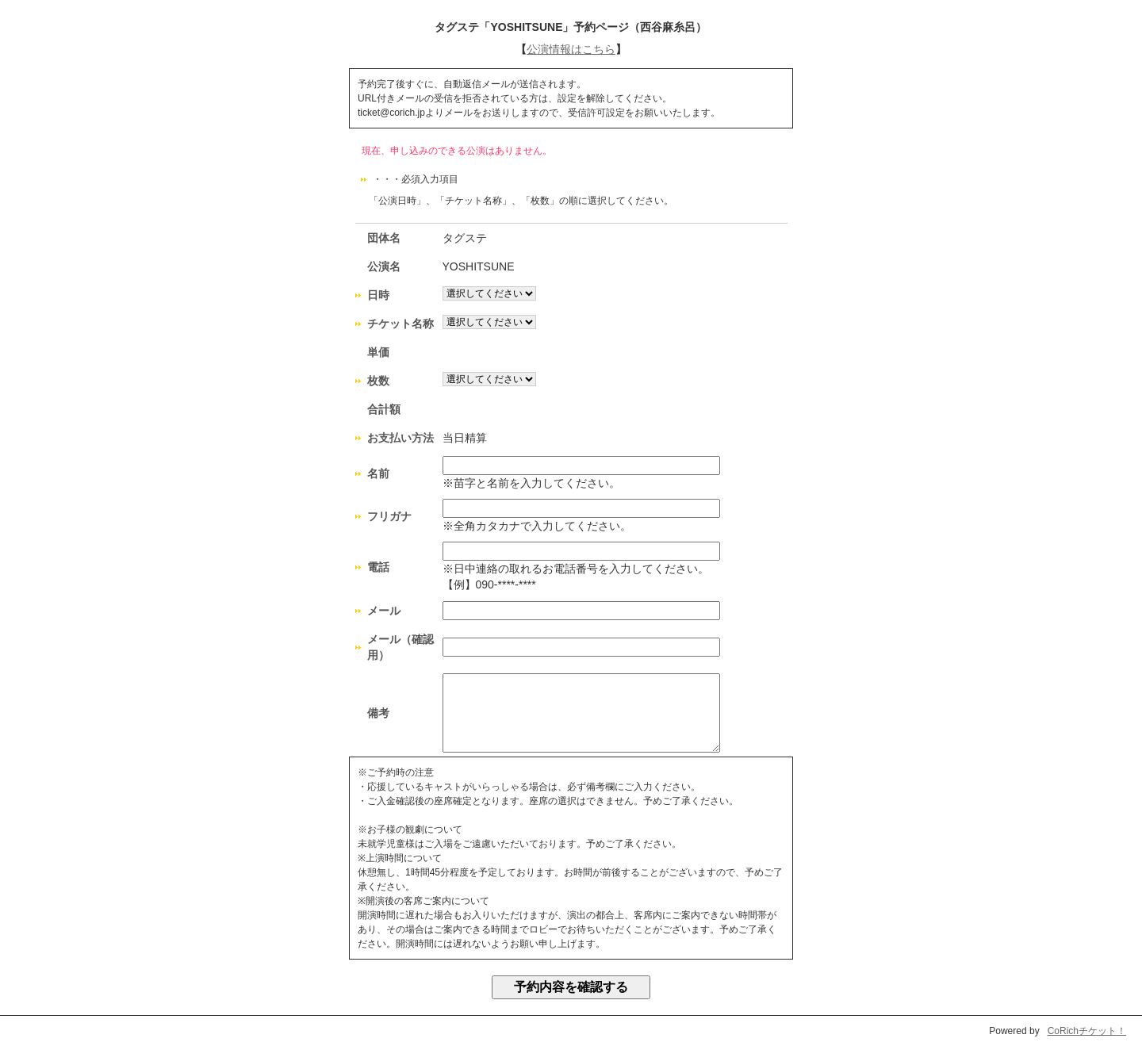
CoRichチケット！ (1087, 1030)
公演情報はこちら (571, 49)
